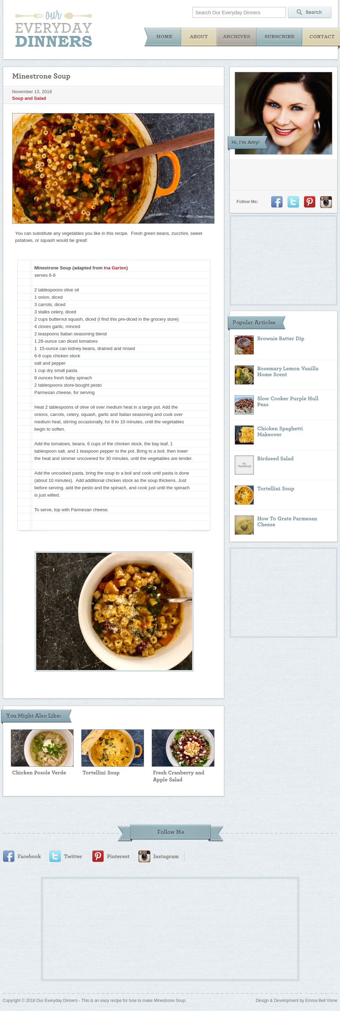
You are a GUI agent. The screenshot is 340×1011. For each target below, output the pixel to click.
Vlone (332, 1000)
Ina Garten (115, 267)
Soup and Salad (29, 98)
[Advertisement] (156, 928)
